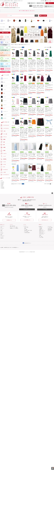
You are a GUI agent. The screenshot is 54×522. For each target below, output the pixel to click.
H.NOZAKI (1, 182)
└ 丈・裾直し (26, 229)
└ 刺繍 (25, 228)
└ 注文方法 (40, 227)
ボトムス (2, 232)
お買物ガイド (41, 226)
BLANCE (1, 183)
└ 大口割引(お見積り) (27, 232)
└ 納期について (41, 229)
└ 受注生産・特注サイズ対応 (28, 230)
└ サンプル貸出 (26, 231)
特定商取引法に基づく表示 (8, 247)
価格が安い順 (16, 47)
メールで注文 (45, 209)
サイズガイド (50, 226)
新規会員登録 (50, 229)
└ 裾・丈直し (41, 236)
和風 (1, 230)
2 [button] (51, 47)
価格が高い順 (20, 47)
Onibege (1, 184)
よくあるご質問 (50, 227)
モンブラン (1, 181)
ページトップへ (52, 193)
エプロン (2, 233)
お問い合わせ (50, 228)
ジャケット (2, 228)
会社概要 (2, 247)
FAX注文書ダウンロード (27, 209)
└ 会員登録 (40, 228)
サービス (1, 23)
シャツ (2, 231)
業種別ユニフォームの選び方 (14, 228)
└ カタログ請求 (26, 227)
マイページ (52, 0)
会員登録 (43, 0)
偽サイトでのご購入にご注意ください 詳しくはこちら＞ (27, 10)
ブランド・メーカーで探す (14, 227)
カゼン (1, 180)
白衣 (1, 227)
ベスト (2, 229)
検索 (36, 16)
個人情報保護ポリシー (16, 247)
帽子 (1, 234)
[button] (52, 47)
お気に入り (47, 0)
